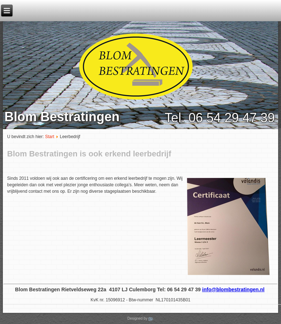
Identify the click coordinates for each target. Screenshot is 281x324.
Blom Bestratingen (61, 116)
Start (49, 136)
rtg (150, 318)
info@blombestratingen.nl (233, 289)
